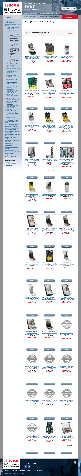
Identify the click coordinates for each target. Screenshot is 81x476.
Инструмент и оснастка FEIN (12, 126)
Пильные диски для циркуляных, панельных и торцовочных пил (13, 81)
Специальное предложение (12, 163)
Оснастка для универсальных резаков (13, 99)
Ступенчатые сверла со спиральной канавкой (15, 47)
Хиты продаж (9, 165)
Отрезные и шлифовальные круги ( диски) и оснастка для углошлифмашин (13, 90)
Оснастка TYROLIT (10, 143)
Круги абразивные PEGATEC (12, 151)
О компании (33, 13)
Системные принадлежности (11, 110)
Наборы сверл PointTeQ (15, 36)
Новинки (8, 162)
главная (26, 13)
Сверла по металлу (12, 31)
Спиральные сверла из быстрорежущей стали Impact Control (14, 41)
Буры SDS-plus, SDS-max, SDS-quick (12, 64)
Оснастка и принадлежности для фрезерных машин (12, 95)
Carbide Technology (11, 117)
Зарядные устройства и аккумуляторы (12, 102)
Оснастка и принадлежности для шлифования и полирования (12, 105)
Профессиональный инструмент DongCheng (11, 154)
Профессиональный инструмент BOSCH (10, 21)
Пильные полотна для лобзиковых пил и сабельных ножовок (12, 76)
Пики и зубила (11, 66)
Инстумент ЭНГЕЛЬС (10, 156)
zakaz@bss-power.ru (33, 9)
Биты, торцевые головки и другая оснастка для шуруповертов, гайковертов (13, 71)
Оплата (53, 13)
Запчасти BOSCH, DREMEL (12, 124)
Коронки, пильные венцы (13, 68)
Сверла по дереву (11, 30)
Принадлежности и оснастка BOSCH (33, 16)
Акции (48, 13)
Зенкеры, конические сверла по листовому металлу (14, 50)
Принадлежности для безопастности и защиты (12, 113)
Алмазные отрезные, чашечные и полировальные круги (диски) (12, 85)
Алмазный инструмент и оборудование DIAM (11, 129)
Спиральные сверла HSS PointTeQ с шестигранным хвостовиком (14, 57)
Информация (41, 13)
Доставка (58, 13)
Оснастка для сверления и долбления (13, 28)
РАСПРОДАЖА (8, 145)
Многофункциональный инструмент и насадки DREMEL (11, 121)
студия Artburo (21, 473)
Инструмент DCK (9, 150)
